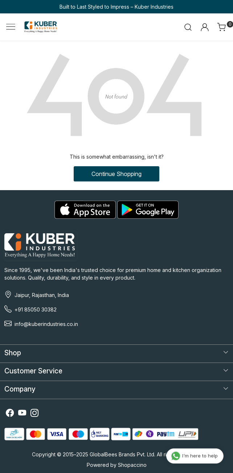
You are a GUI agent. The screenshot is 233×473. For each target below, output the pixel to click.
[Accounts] (204, 27)
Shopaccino (132, 465)
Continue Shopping (116, 173)
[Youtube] (22, 414)
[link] (188, 27)
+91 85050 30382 (36, 309)
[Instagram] (34, 414)
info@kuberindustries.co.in (46, 324)
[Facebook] (9, 414)
